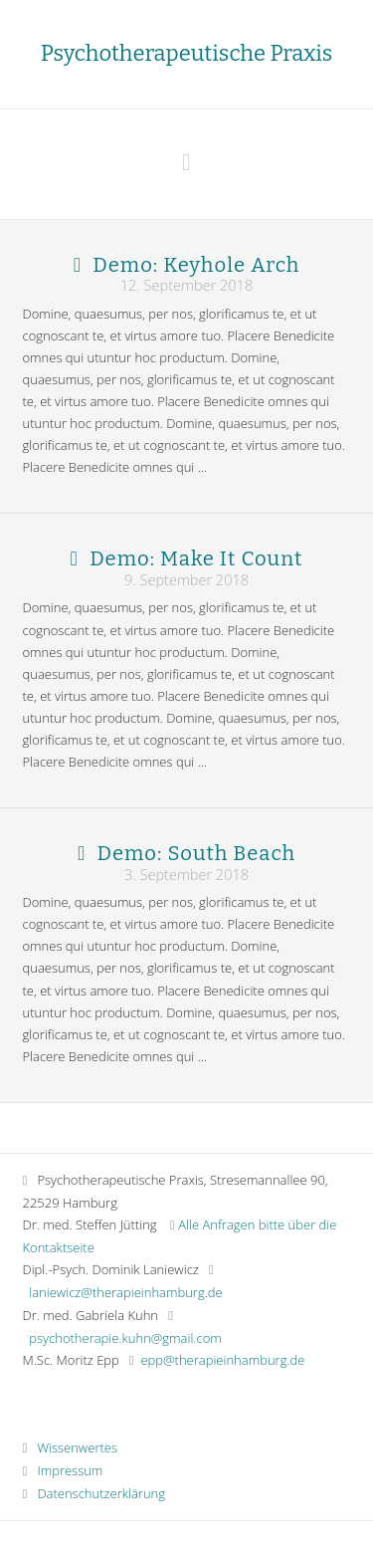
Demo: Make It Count (196, 558)
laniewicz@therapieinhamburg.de (125, 1292)
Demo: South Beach (195, 853)
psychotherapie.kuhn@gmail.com (125, 1338)
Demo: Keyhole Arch (196, 265)
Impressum (63, 1470)
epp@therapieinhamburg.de (222, 1360)
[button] (186, 161)
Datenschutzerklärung (94, 1493)
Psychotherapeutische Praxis (186, 53)
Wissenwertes (70, 1447)
